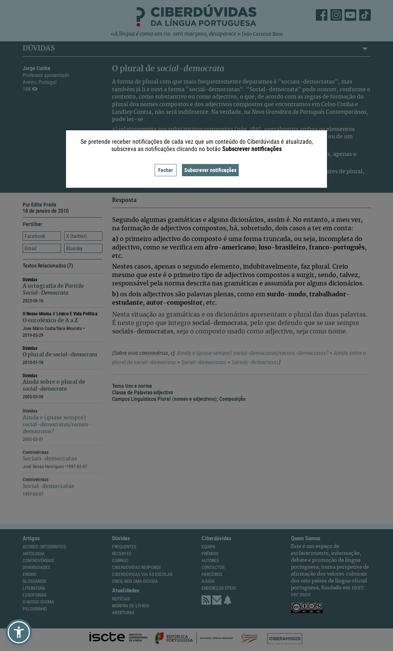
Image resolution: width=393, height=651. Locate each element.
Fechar (165, 170)
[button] (19, 632)
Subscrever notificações (210, 170)
